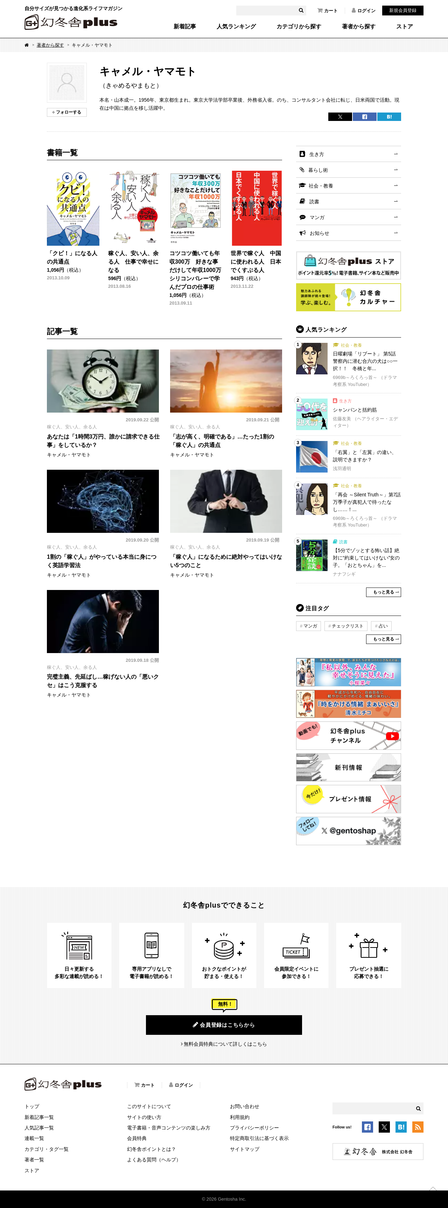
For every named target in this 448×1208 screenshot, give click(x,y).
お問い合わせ (244, 1106)
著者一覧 (34, 1159)
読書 (314, 201)
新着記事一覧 (39, 1117)
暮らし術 (318, 170)
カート (327, 10)
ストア (404, 26)
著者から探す (359, 26)
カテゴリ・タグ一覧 (46, 1149)
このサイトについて (149, 1106)
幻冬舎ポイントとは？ (151, 1149)
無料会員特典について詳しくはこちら (225, 1044)
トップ (31, 1106)
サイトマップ (244, 1149)
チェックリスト (348, 626)
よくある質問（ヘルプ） (154, 1159)
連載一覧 (34, 1138)
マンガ (317, 217)
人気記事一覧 (39, 1128)
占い (383, 626)
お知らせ (319, 233)
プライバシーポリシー (254, 1128)
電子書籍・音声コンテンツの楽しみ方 (168, 1128)
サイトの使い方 (144, 1117)
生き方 (316, 154)
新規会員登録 (402, 10)
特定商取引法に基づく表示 (259, 1138)
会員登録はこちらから (224, 1025)
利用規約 (240, 1117)
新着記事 (185, 26)
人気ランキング (236, 26)
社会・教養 (321, 186)
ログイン (364, 10)
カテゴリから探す (298, 26)
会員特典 (137, 1138)
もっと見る (383, 592)
